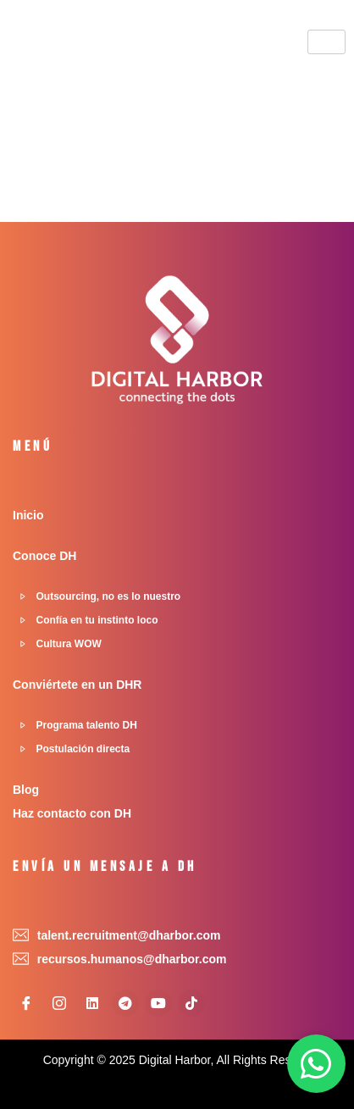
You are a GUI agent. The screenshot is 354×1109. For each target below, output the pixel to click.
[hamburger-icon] (326, 42)
